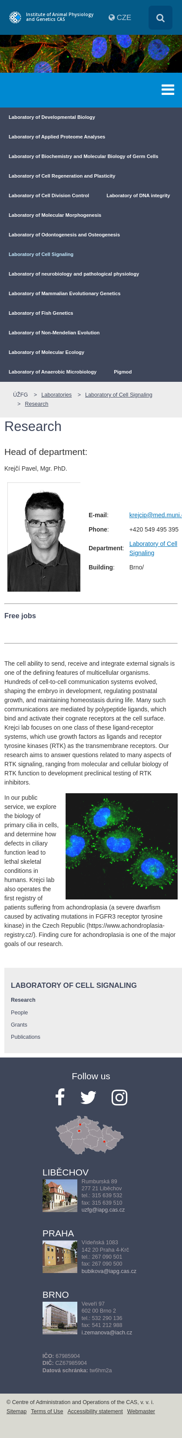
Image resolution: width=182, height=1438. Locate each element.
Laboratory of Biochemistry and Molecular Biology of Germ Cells (83, 156)
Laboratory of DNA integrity (138, 195)
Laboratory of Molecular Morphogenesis (55, 215)
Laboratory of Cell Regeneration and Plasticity (62, 175)
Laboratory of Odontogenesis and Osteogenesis (64, 234)
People (19, 1013)
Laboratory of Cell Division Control (49, 195)
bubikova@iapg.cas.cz (109, 1271)
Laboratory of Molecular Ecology (46, 352)
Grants (19, 1025)
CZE (124, 17)
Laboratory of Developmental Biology (52, 117)
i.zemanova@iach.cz (107, 1333)
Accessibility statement (94, 1411)
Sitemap (16, 1411)
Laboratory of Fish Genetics (41, 313)
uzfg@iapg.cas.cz (103, 1210)
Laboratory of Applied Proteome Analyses (57, 136)
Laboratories (56, 395)
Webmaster (141, 1411)
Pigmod (123, 371)
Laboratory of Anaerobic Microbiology (52, 371)
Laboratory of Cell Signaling (41, 254)
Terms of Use (47, 1411)
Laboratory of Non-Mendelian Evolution (54, 332)
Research (36, 404)
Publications (25, 1037)
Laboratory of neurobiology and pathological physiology (74, 273)
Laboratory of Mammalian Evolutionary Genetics (64, 293)
